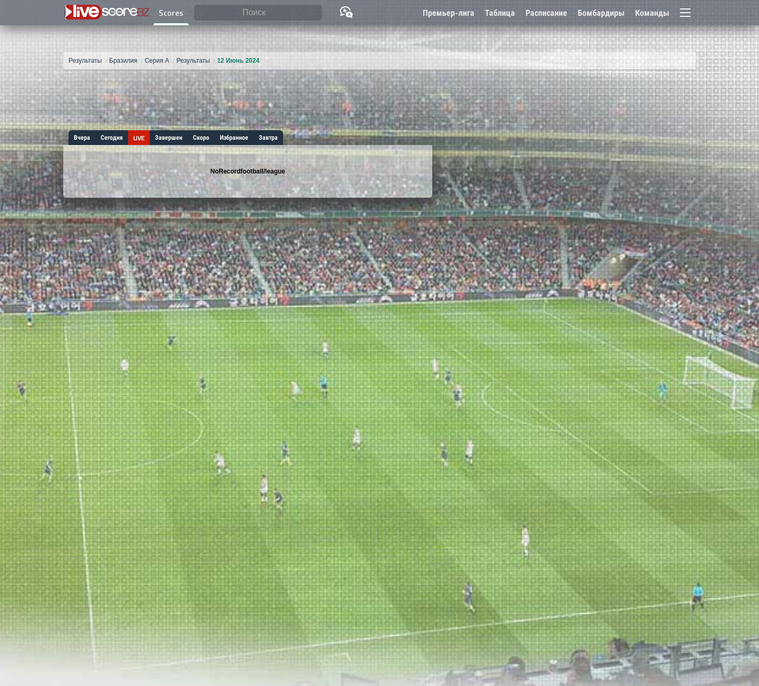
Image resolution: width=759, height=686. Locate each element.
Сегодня (112, 137)
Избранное (234, 137)
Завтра (268, 137)
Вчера (82, 137)
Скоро (201, 137)
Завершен (168, 137)
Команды (652, 13)
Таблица (500, 13)
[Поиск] (258, 13)
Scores (171, 13)
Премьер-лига (448, 13)
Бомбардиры (601, 13)
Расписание (546, 13)
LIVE (138, 138)
